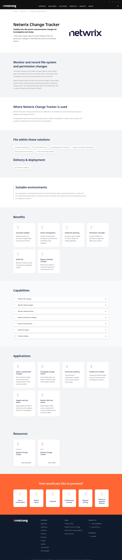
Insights (83, 6)
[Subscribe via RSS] (119, 2)
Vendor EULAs (69, 534)
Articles (43, 541)
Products (73, 6)
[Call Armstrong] (112, 2)
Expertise (42, 6)
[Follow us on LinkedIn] (115, 2)
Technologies (45, 551)
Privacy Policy (69, 524)
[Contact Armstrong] (109, 2)
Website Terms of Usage (72, 527)
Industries (52, 6)
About (91, 6)
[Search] (117, 6)
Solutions (63, 6)
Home (15, 11)
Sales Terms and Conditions (74, 530)
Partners (43, 534)
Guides (43, 544)
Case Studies (45, 547)
